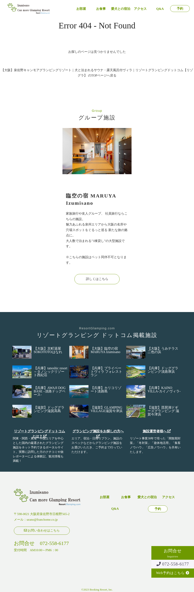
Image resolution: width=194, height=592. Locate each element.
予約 (180, 8)
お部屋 (81, 8)
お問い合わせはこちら (42, 530)
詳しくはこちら (97, 279)
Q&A (160, 8)
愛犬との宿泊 (120, 8)
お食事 (101, 8)
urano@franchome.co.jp (42, 519)
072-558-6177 (172, 564)
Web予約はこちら (172, 573)
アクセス (140, 8)
